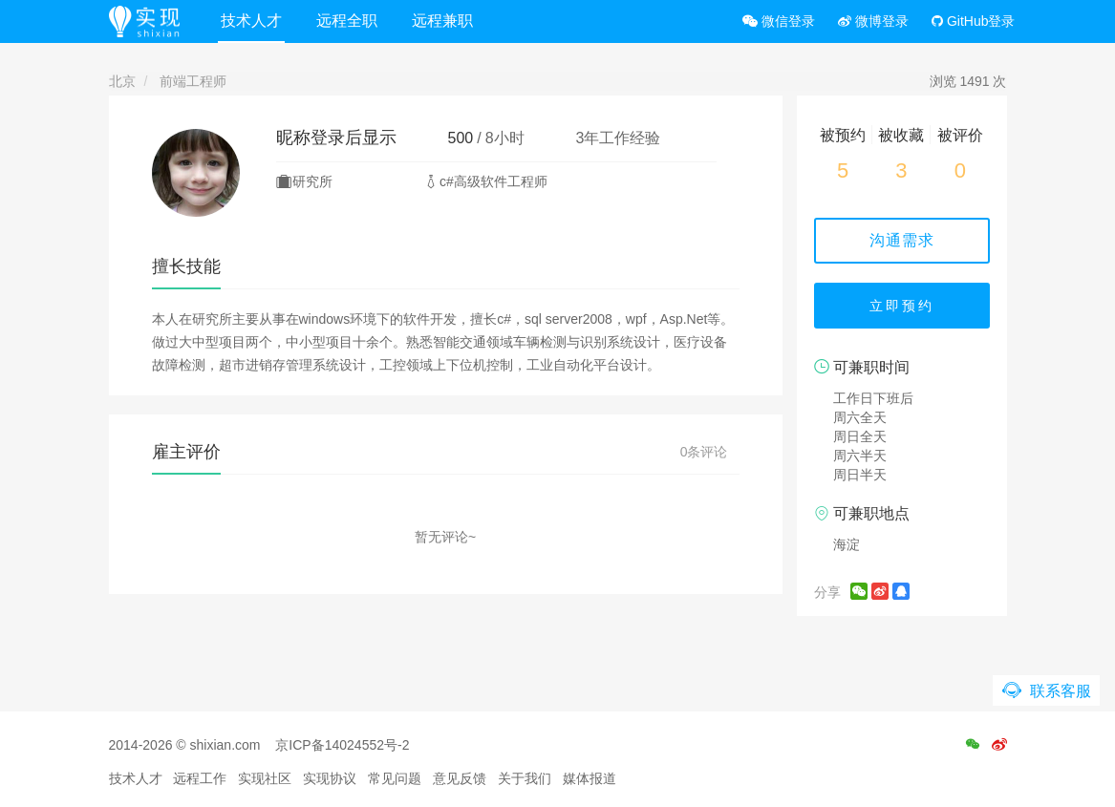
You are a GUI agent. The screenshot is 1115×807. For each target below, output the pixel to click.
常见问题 (394, 778)
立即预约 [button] (901, 305)
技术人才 (251, 20)
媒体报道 (589, 778)
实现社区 (264, 778)
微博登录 (873, 21)
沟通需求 (901, 240)
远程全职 (346, 20)
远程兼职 (442, 20)
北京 (122, 81)
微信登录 (778, 21)
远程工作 (199, 778)
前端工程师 (193, 81)
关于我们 (524, 778)
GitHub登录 (973, 21)
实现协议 (329, 778)
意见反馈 (459, 778)
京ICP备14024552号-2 (342, 745)
